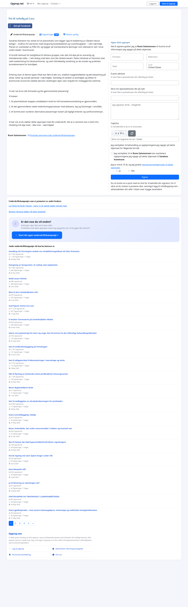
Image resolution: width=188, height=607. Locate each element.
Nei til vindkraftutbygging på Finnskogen (28, 382)
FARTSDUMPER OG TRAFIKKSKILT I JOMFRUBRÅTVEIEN (34, 532)
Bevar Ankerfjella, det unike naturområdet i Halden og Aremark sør (40, 464)
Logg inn (153, 3)
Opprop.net (17, 3)
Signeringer (49, 70)
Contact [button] (55, 3)
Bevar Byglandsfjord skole (21, 423)
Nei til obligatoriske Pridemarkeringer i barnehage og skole (37, 396)
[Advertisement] (85, 31)
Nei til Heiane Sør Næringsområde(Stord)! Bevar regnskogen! (37, 478)
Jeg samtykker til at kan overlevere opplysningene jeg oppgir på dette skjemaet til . (141, 192)
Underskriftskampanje (22, 70)
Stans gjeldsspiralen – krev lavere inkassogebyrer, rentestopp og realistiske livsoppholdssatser (53, 546)
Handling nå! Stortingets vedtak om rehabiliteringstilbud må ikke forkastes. (44, 287)
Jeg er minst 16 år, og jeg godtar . (142, 202)
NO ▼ (30, 3)
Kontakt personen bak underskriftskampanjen (51, 171)
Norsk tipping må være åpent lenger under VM (31, 491)
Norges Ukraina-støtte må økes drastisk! (27, 248)
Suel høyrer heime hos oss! (21, 342)
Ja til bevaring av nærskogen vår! (24, 519)
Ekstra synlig (70, 70)
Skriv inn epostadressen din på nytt (128, 124)
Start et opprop (168, 3)
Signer (145, 213)
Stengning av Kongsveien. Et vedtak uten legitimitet (33, 301)
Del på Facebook (19, 62)
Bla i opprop (43, 3)
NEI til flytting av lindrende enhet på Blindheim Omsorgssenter (38, 410)
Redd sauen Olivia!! (18, 314)
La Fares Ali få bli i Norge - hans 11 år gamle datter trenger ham (38, 242)
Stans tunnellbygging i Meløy (22, 451)
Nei (133, 206)
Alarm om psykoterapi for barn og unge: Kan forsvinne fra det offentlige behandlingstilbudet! (53, 369)
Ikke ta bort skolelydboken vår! (23, 328)
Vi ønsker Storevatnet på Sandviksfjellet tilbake (31, 355)
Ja (120, 206)
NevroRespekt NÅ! (17, 505)
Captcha (115, 159)
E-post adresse (118, 109)
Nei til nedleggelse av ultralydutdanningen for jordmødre (36, 437)
